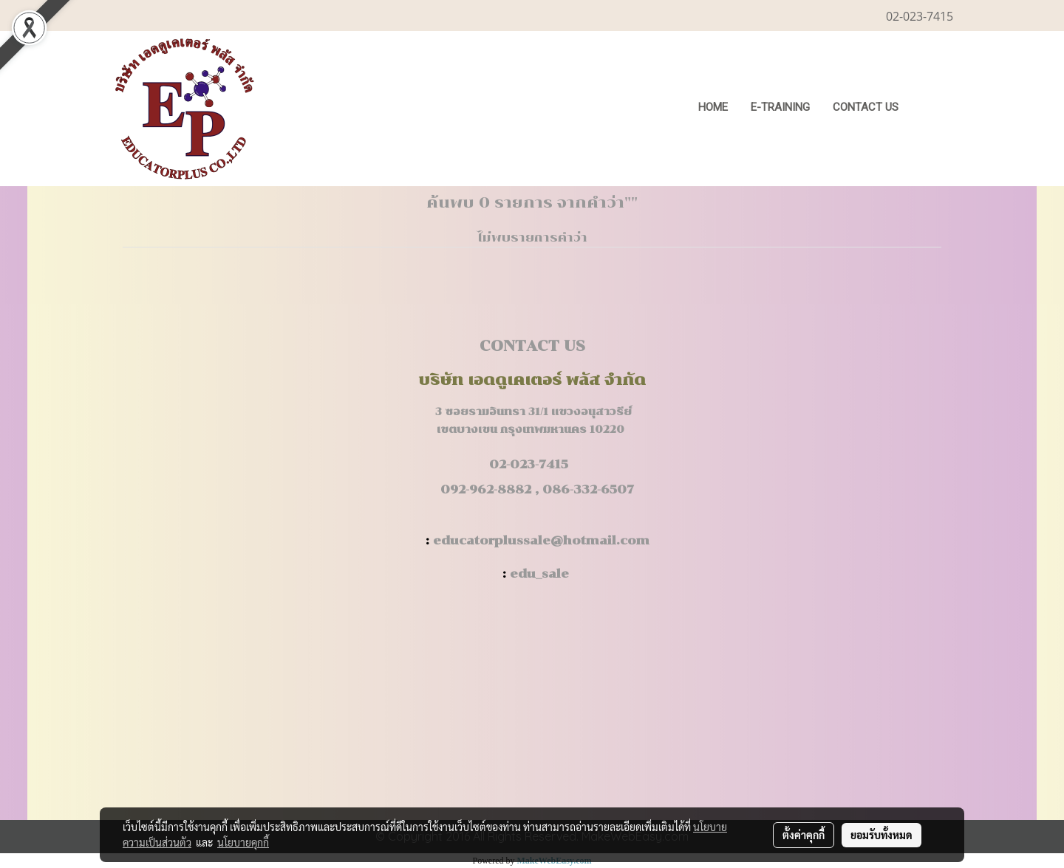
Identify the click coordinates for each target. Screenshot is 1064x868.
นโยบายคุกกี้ (243, 842)
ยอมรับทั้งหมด (881, 834)
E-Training (780, 107)
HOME (713, 107)
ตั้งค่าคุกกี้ (803, 834)
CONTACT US (865, 107)
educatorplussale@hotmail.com (541, 540)
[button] (932, 109)
